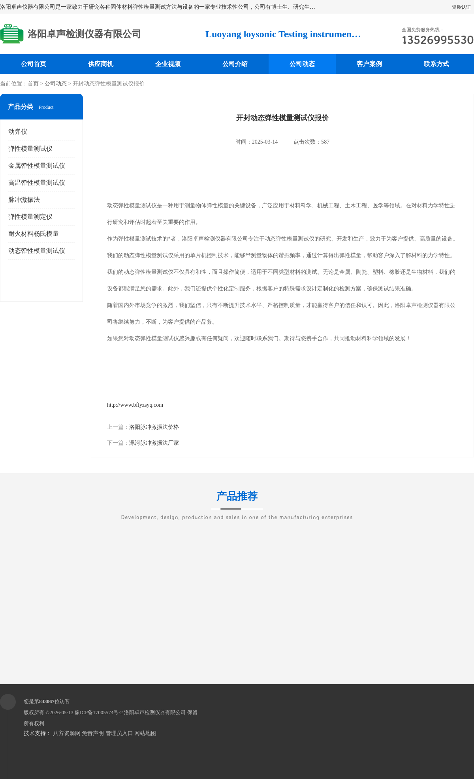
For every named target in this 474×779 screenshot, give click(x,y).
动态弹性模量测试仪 (36, 250)
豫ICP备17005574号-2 (99, 712)
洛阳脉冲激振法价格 (154, 427)
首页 (33, 84)
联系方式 (436, 64)
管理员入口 (119, 733)
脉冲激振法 (24, 199)
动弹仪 (17, 131)
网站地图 (145, 733)
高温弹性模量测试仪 (36, 182)
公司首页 (33, 64)
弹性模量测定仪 (30, 216)
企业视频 (168, 64)
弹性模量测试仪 (30, 148)
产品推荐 (237, 501)
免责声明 (93, 733)
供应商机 (100, 64)
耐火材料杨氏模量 (33, 233)
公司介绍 (235, 64)
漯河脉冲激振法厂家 (154, 443)
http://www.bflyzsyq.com (135, 405)
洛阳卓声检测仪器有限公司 (155, 712)
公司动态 (302, 64)
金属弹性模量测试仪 (36, 165)
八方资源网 (67, 733)
